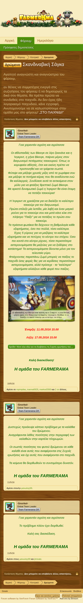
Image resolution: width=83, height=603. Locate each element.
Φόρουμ (26, 41)
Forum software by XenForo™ (43, 598)
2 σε (57, 389)
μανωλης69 (26, 488)
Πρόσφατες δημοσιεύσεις (18, 47)
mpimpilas (21, 389)
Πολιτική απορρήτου (71, 596)
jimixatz (37, 559)
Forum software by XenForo (15, 598)
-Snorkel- (22, 130)
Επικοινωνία (66, 591)
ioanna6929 (32, 389)
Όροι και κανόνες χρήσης (47, 596)
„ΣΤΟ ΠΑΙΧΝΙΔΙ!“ (51, 112)
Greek (5, 591)
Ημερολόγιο (45, 40)
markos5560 (45, 389)
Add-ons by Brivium (69, 598)
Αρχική (9, 40)
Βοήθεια (77, 591)
